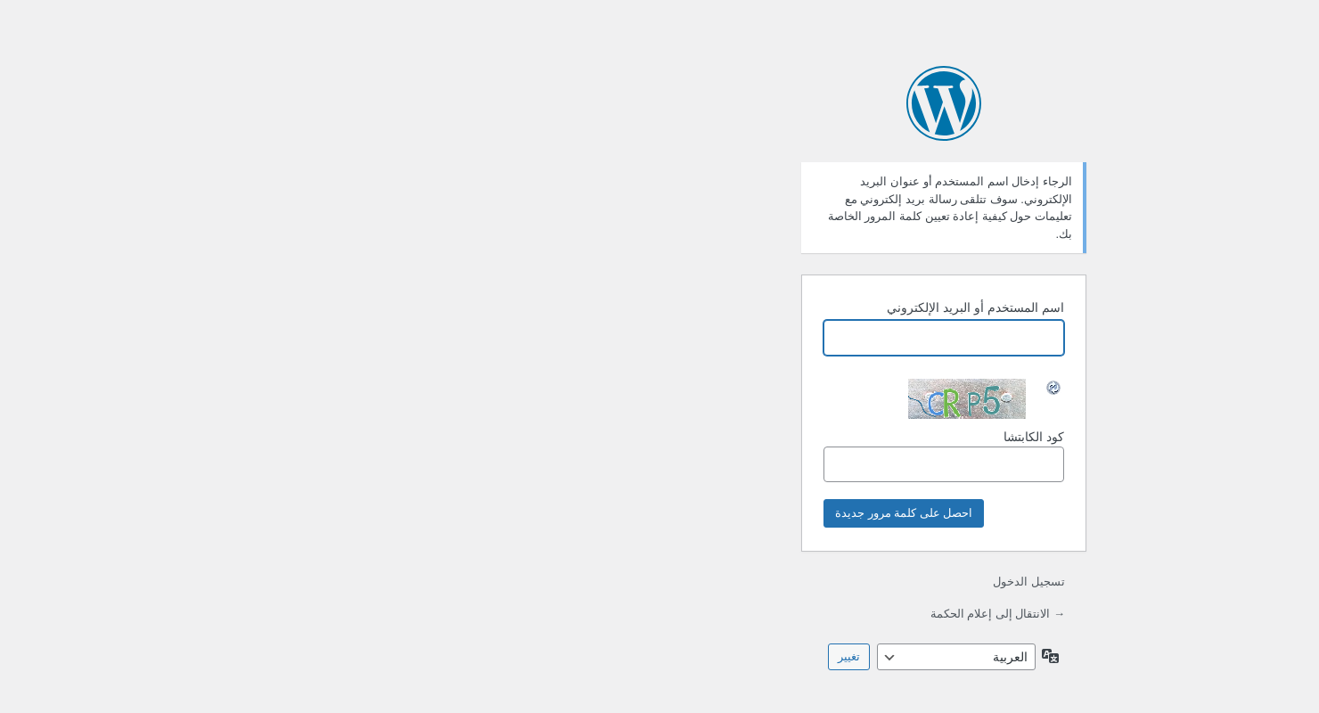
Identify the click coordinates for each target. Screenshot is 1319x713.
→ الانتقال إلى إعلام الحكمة (713, 613)
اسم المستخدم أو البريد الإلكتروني (691, 307)
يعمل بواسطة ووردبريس (659, 103)
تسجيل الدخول (745, 581)
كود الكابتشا (659, 456)
